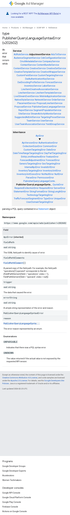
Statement (43, 209)
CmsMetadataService (31, 61)
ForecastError (53, 160)
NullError (58, 174)
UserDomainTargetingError (39, 202)
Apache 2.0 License (19, 380)
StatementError (21, 191)
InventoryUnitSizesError (29, 174)
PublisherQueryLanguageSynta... (21, 323)
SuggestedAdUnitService (27, 117)
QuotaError (58, 184)
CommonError (50, 146)
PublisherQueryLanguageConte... (39, 181)
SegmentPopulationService (47, 110)
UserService (46, 120)
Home (4, 28)
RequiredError (46, 188)
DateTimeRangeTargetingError (28, 153)
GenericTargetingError (30, 163)
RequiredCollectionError (26, 188)
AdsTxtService (58, 54)
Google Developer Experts (14, 471)
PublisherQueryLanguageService (48, 106)
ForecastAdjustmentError (32, 160)
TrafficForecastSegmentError (28, 198)
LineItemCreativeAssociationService (39, 89)
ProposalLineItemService (49, 103)
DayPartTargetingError (55, 153)
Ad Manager (29, 4)
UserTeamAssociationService (30, 124)
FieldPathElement (13, 262)
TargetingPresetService (53, 117)
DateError (51, 149)
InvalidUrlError (48, 167)
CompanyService (51, 61)
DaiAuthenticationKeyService (39, 78)
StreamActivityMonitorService (46, 113)
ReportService (25, 110)
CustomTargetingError (35, 149)
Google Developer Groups (13, 466)
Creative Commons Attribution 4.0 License (19, 378)
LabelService (48, 85)
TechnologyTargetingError (40, 195)
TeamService (33, 120)
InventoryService (32, 85)
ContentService (21, 68)
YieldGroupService (55, 124)
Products (15, 28)
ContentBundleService (48, 64)
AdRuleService (21, 54)
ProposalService (22, 106)
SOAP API (41, 28)
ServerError (59, 188)
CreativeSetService (56, 68)
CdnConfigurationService (53, 58)
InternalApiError (32, 167)
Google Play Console (11, 502)
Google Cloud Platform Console (16, 497)
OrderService (58, 99)
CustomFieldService (27, 75)
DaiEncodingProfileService (31, 82)
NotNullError (47, 174)
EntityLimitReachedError (33, 156)
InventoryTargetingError (30, 170)
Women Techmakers (11, 480)
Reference (52, 28)
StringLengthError (57, 191)
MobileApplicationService (52, 96)
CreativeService (38, 68)
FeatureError (52, 156)
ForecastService (53, 82)
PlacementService (26, 103)
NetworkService (43, 99)
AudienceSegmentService (27, 58)
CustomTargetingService (50, 75)
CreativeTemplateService (27, 71)
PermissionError (45, 177)
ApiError (40, 135)
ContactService (28, 64)
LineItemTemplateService (48, 92)
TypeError (48, 198)
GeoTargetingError (51, 163)
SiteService (24, 113)
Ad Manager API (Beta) (48, 13)
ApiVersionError (30, 142)
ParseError (31, 177)
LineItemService (26, 92)
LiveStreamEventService (26, 96)
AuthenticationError (48, 142)
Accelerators (8, 475)
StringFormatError (38, 191)
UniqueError (60, 198)
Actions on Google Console (14, 511)
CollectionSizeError (32, 146)
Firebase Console (10, 507)
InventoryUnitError (52, 170)
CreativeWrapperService (52, 71)
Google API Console (11, 493)
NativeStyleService (24, 99)
